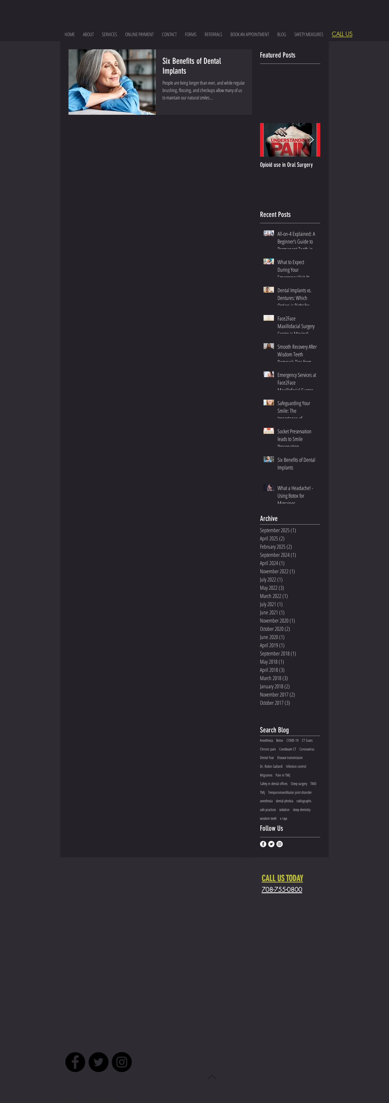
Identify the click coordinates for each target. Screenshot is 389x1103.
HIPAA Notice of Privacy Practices (152, 1100)
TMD (313, 783)
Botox (279, 740)
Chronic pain (268, 749)
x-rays (283, 818)
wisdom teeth (268, 818)
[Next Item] (311, 140)
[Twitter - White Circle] (271, 844)
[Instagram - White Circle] (279, 844)
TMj (262, 792)
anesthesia (266, 800)
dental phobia (284, 800)
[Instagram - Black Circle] (122, 1062)
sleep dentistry (301, 809)
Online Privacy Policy (247, 1100)
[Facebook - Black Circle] (75, 1062)
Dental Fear (267, 757)
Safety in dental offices (273, 783)
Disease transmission (290, 757)
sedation (284, 809)
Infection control (296, 766)
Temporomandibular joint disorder (290, 792)
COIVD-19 (293, 740)
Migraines (266, 775)
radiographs (303, 800)
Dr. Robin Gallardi (271, 766)
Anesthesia (266, 740)
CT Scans (307, 740)
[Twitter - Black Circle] (98, 1062)
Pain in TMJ (283, 775)
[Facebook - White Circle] (263, 844)
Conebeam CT (287, 749)
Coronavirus (306, 749)
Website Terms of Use (205, 1100)
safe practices (268, 809)
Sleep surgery (299, 783)
